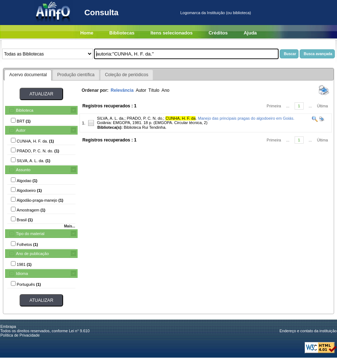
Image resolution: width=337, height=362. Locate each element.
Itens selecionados (172, 33)
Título (153, 90)
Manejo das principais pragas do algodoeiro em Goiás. (246, 118)
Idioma (22, 273)
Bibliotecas (121, 33)
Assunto (23, 170)
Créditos (218, 33)
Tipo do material (30, 233)
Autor (20, 130)
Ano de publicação (32, 253)
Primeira (274, 106)
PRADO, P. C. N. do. (145, 118)
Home (86, 33)
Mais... (69, 226)
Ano (165, 90)
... (287, 106)
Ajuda (250, 33)
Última (322, 106)
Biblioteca (24, 110)
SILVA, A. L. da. (110, 118)
